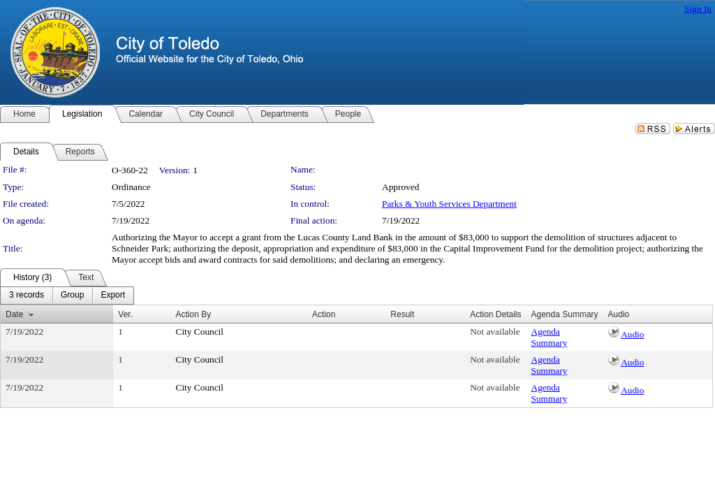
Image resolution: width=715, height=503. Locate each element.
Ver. (125, 314)
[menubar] (67, 295)
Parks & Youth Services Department (449, 203)
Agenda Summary (549, 337)
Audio (632, 334)
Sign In (698, 8)
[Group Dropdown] (72, 295)
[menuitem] (26, 295)
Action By (194, 314)
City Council (200, 331)
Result (402, 314)
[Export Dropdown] (112, 295)
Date (14, 314)
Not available (494, 331)
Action (323, 314)
